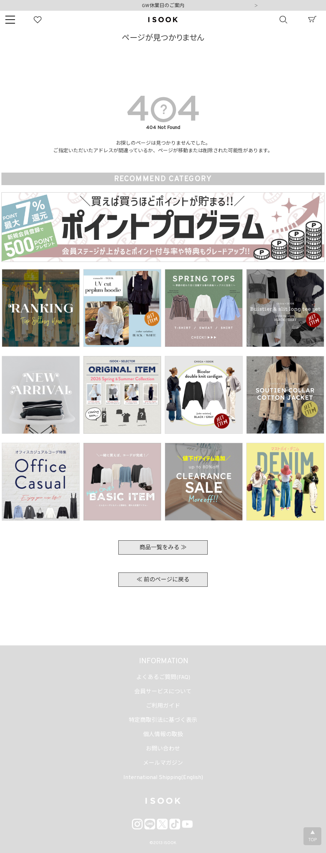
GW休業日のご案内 (163, 6)
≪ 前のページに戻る (163, 580)
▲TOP (312, 836)
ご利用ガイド (163, 706)
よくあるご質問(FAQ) (163, 677)
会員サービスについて (163, 691)
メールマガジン (163, 763)
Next (256, 6)
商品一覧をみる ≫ (163, 547)
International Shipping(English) (163, 777)
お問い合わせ (163, 749)
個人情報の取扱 (163, 734)
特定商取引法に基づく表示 (163, 720)
